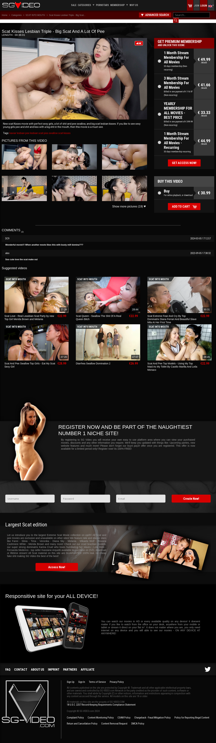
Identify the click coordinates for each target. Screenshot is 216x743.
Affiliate (87, 666)
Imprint (53, 666)
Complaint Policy (75, 714)
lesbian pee (23, 129)
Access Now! (56, 563)
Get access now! (184, 159)
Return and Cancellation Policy (82, 720)
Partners (70, 666)
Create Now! (191, 495)
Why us (134, 5)
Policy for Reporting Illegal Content (191, 714)
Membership (117, 5)
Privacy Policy (117, 678)
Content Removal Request (114, 720)
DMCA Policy (137, 720)
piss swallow (50, 129)
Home (4, 15)
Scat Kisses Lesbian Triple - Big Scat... (67, 15)
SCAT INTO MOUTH (35, 15)
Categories (84, 5)
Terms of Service (97, 678)
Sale (73, 5)
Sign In (81, 678)
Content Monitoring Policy (101, 714)
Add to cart (181, 203)
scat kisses (64, 129)
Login (203, 5)
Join (196, 5)
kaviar (13, 129)
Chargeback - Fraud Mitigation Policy (152, 714)
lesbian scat (36, 129)
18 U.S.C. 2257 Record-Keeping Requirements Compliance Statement (101, 701)
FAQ (7, 666)
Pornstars (102, 5)
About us (37, 666)
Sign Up (70, 678)
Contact (20, 666)
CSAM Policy (124, 714)
